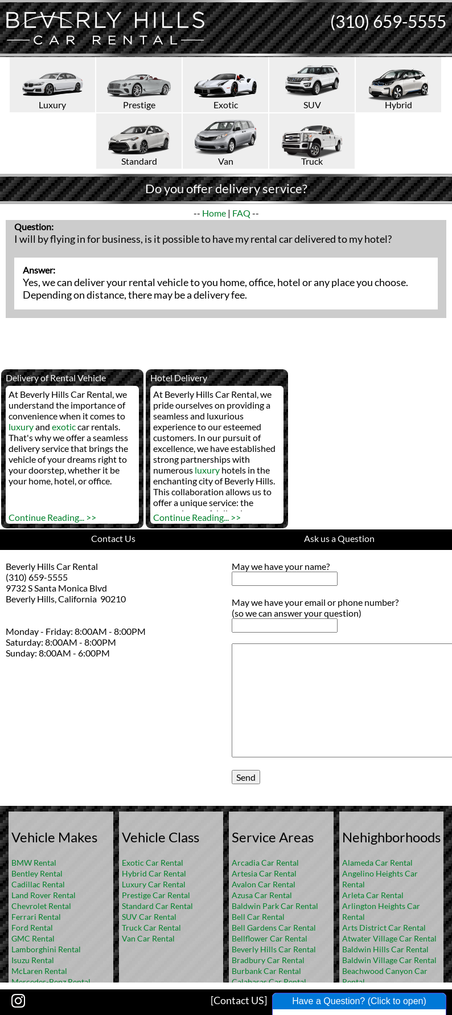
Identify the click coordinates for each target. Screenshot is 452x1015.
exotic (64, 426)
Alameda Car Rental (377, 862)
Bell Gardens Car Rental (274, 927)
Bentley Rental (37, 873)
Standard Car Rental (157, 906)
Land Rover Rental (43, 895)
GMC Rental (33, 938)
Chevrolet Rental (41, 906)
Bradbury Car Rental (268, 960)
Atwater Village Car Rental (389, 938)
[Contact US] (239, 1000)
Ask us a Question (339, 538)
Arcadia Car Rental (265, 862)
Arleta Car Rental (373, 895)
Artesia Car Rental (264, 873)
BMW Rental (33, 862)
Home (214, 212)
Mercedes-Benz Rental (51, 982)
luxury (21, 426)
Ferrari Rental (36, 917)
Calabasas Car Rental (269, 982)
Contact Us (113, 538)
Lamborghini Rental (46, 949)
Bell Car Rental (258, 917)
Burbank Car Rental (266, 971)
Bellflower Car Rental (269, 938)
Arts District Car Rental (384, 927)
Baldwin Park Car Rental (275, 906)
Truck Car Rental (151, 927)
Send (246, 777)
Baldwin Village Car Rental (389, 960)
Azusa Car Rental (262, 895)
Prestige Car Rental (156, 895)
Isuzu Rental (32, 960)
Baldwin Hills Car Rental (385, 949)
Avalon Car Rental (263, 884)
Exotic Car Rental (152, 862)
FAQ (241, 212)
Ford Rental (32, 927)
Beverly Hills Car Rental (274, 949)
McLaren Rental (39, 971)
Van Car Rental (148, 938)
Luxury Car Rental (154, 884)
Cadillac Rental (38, 884)
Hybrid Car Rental (154, 873)
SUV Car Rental (149, 917)
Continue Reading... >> (52, 517)
